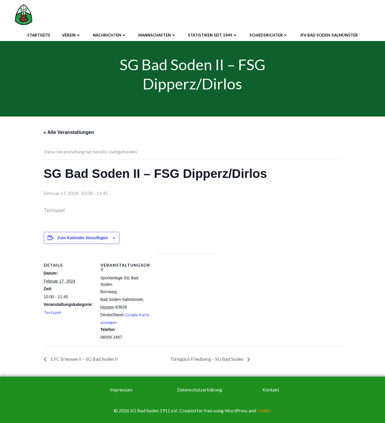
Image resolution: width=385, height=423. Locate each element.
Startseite (38, 35)
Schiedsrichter (268, 35)
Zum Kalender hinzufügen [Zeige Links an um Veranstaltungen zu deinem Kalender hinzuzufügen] (82, 237)
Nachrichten (109, 35)
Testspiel (52, 312)
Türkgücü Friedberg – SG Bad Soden (207, 359)
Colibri (264, 410)
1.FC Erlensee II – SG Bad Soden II (83, 359)
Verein (71, 35)
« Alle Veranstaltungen (69, 132)
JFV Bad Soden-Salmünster (329, 35)
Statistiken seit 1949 (213, 35)
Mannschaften (157, 35)
